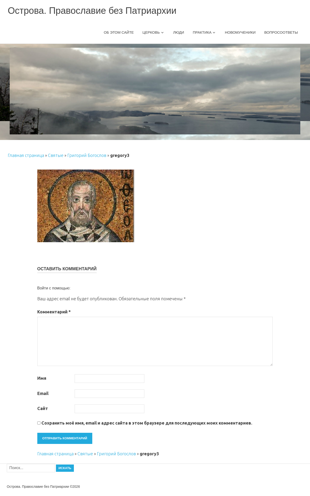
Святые (55, 155)
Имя (41, 378)
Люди (178, 32)
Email (42, 393)
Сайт (42, 408)
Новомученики (240, 32)
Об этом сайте (119, 32)
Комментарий (54, 311)
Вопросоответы (281, 32)
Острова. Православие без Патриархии (92, 11)
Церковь (151, 32)
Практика (202, 32)
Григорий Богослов (86, 155)
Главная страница (26, 155)
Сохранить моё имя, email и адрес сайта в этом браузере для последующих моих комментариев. (146, 422)
